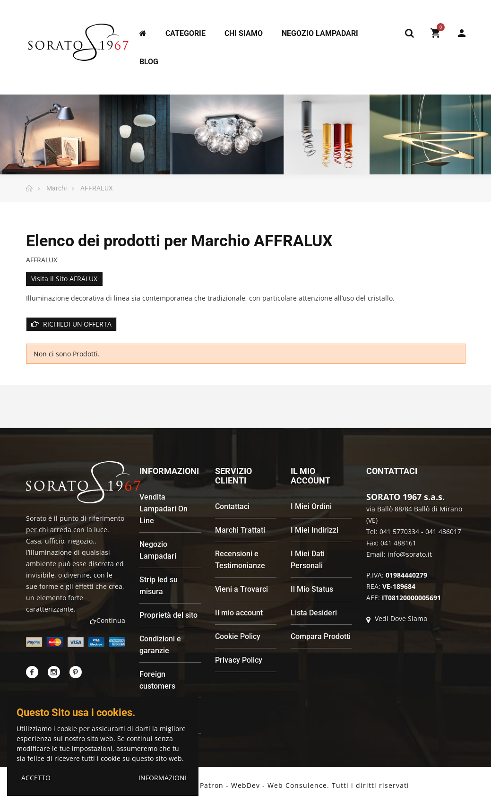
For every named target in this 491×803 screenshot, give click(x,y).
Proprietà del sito (168, 615)
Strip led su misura (158, 585)
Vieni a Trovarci (241, 589)
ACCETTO (36, 777)
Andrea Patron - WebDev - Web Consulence (249, 785)
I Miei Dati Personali (308, 559)
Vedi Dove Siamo (396, 618)
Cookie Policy (237, 636)
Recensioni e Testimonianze (240, 559)
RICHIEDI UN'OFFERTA (71, 323)
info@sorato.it (410, 554)
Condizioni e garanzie (160, 644)
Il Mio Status (312, 589)
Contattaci (232, 506)
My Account (461, 33)
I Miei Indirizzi (314, 530)
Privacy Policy (238, 660)
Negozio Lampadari (157, 550)
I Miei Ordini (311, 506)
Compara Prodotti (321, 636)
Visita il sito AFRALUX (64, 278)
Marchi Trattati (240, 530)
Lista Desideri (314, 612)
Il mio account (239, 612)
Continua (107, 620)
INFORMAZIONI (162, 777)
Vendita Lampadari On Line (163, 508)
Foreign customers (157, 680)
